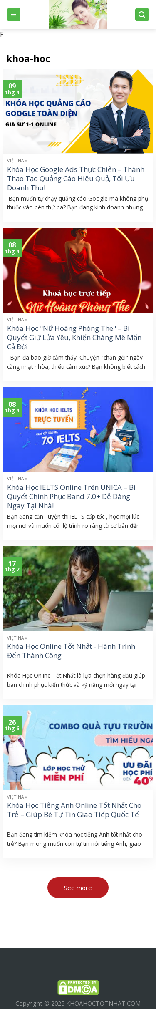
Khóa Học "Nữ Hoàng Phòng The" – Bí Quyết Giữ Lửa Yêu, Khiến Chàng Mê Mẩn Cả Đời (74, 337)
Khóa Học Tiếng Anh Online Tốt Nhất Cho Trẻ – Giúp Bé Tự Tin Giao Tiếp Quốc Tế (74, 810)
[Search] (142, 15)
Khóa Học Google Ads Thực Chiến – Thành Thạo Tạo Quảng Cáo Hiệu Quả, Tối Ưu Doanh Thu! (75, 178)
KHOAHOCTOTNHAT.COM (103, 1003)
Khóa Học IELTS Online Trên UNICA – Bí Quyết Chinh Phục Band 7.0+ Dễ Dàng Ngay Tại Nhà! (71, 496)
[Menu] (14, 15)
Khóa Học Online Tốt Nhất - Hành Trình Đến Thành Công (71, 651)
